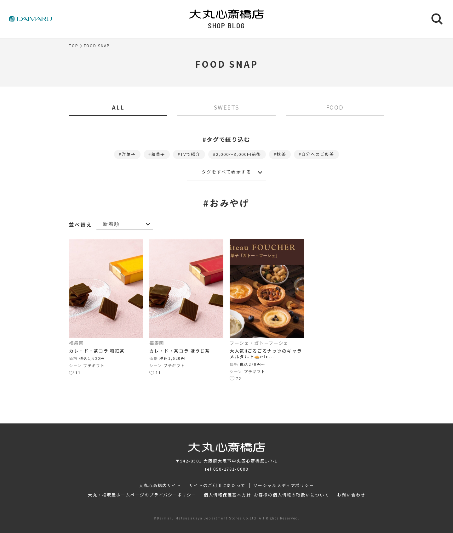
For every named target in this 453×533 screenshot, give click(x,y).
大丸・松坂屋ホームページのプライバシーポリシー (142, 495)
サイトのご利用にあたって (217, 485)
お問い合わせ (351, 495)
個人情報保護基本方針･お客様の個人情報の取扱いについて (266, 495)
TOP (73, 45)
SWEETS (226, 107)
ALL (118, 107)
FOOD (335, 107)
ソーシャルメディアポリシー (283, 485)
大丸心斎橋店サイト (160, 485)
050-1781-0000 (231, 469)
